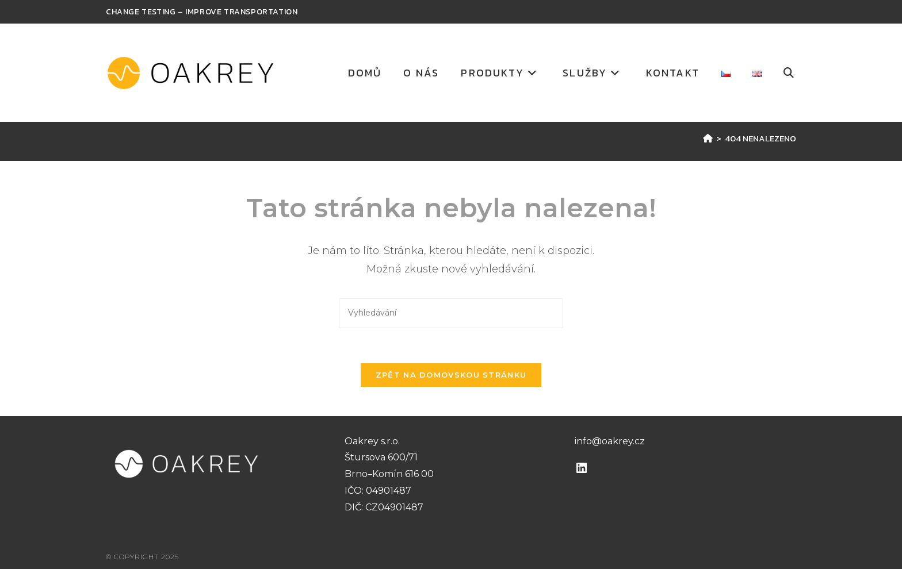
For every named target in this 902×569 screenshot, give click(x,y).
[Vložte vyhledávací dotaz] (451, 313)
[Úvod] (708, 138)
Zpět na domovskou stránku (451, 374)
